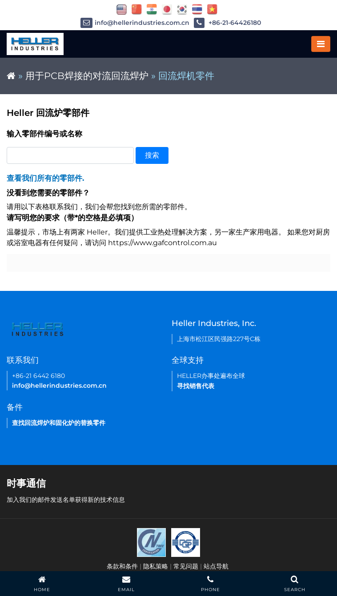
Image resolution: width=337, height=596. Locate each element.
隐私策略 (155, 566)
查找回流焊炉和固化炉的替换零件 (58, 423)
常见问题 (185, 566)
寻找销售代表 (195, 386)
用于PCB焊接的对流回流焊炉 (86, 75)
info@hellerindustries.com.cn (134, 23)
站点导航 (216, 566)
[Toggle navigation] (320, 44)
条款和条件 (122, 566)
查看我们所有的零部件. (45, 178)
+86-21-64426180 (227, 23)
